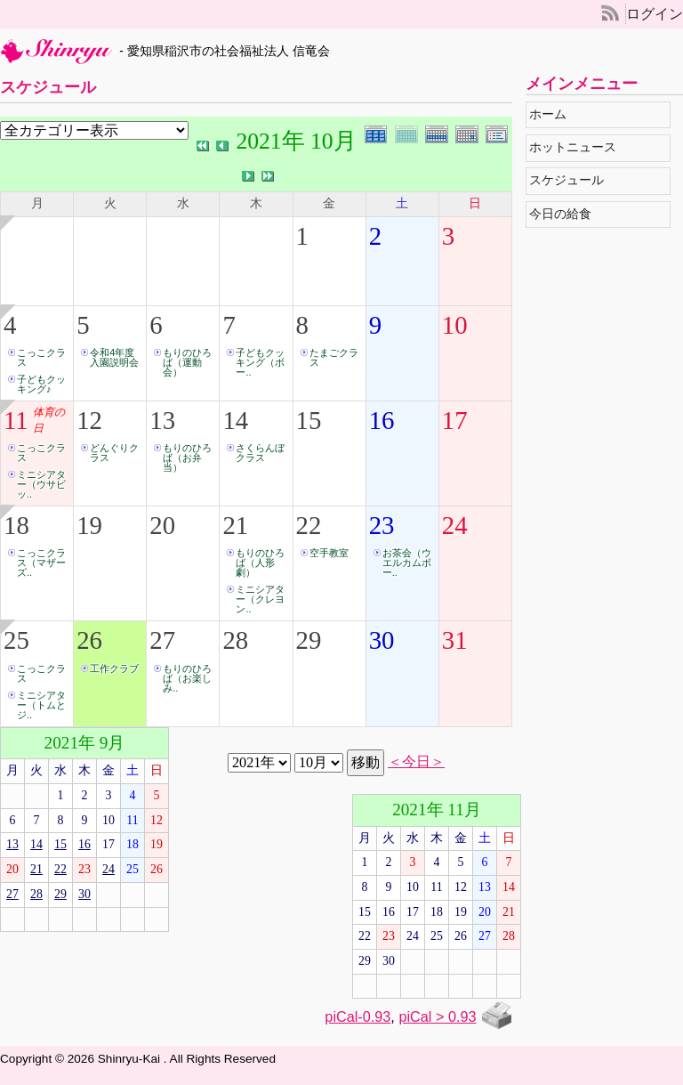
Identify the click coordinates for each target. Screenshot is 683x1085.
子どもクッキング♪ (41, 384)
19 (89, 525)
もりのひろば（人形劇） (260, 562)
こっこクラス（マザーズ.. (41, 562)
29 (309, 640)
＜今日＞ (416, 762)
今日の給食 (565, 214)
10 (455, 325)
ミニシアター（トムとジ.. (41, 705)
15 (309, 420)
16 (382, 420)
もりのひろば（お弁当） (187, 457)
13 (162, 420)
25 (16, 640)
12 (89, 420)
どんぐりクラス (114, 452)
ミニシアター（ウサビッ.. (41, 484)
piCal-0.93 (357, 1016)
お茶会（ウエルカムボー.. (406, 562)
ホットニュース (577, 147)
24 (455, 525)
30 (382, 640)
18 (16, 525)
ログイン (654, 13)
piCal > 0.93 (437, 1016)
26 (89, 640)
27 (162, 640)
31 (455, 640)
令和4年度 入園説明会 (117, 357)
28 (235, 640)
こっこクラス (41, 357)
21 (235, 525)
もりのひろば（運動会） (187, 362)
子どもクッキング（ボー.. (260, 362)
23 (382, 525)
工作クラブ (114, 668)
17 (455, 420)
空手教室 (329, 552)
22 (309, 525)
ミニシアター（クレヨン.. (260, 599)
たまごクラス (333, 357)
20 (162, 525)
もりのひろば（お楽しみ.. (187, 678)
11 (16, 420)
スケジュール (571, 180)
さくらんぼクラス (260, 452)
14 (235, 420)
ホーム (552, 114)
